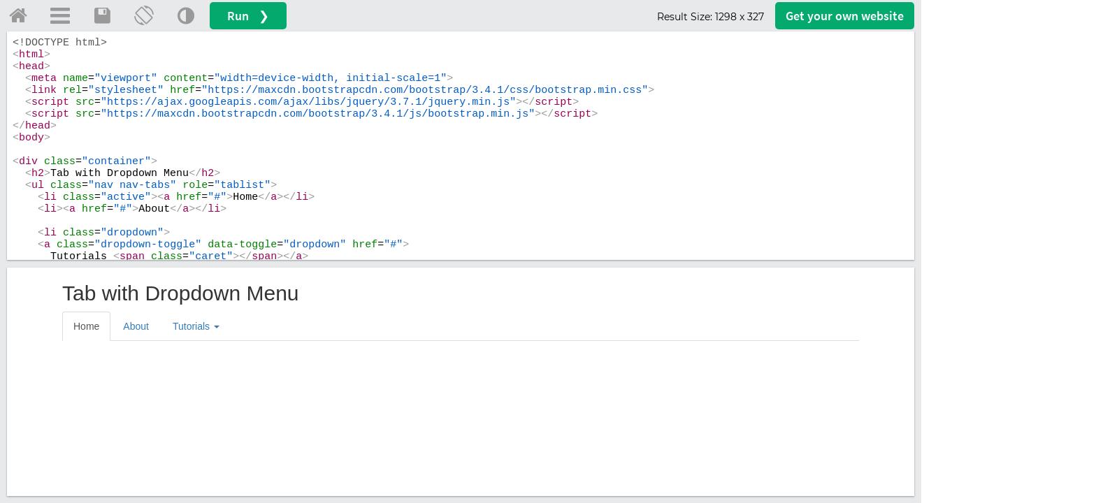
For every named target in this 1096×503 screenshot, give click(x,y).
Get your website (845, 16)
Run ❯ (248, 16)
